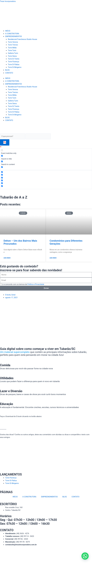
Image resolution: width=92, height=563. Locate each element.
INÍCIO (7, 31)
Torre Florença (13, 62)
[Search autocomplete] (38, 136)
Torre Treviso (13, 45)
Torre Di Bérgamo (14, 67)
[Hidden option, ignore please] (2, 172)
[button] (85, 556)
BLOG (7, 70)
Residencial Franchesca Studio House (22, 39)
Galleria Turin (13, 53)
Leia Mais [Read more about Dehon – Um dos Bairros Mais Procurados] (7, 258)
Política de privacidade (54, 553)
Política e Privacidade (35, 284)
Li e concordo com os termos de (23, 284)
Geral (13, 295)
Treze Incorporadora (8, 1)
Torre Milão (12, 48)
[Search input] (12, 136)
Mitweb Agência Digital (47, 556)
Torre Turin (12, 50)
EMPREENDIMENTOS (13, 36)
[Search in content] (2, 161)
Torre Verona (13, 42)
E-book (8, 295)
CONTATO (9, 73)
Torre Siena (12, 56)
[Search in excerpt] (2, 167)
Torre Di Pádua (13, 64)
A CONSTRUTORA (12, 34)
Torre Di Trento (13, 59)
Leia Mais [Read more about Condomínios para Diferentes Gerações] (53, 258)
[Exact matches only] (2, 150)
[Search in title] (2, 156)
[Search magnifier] (4, 142)
